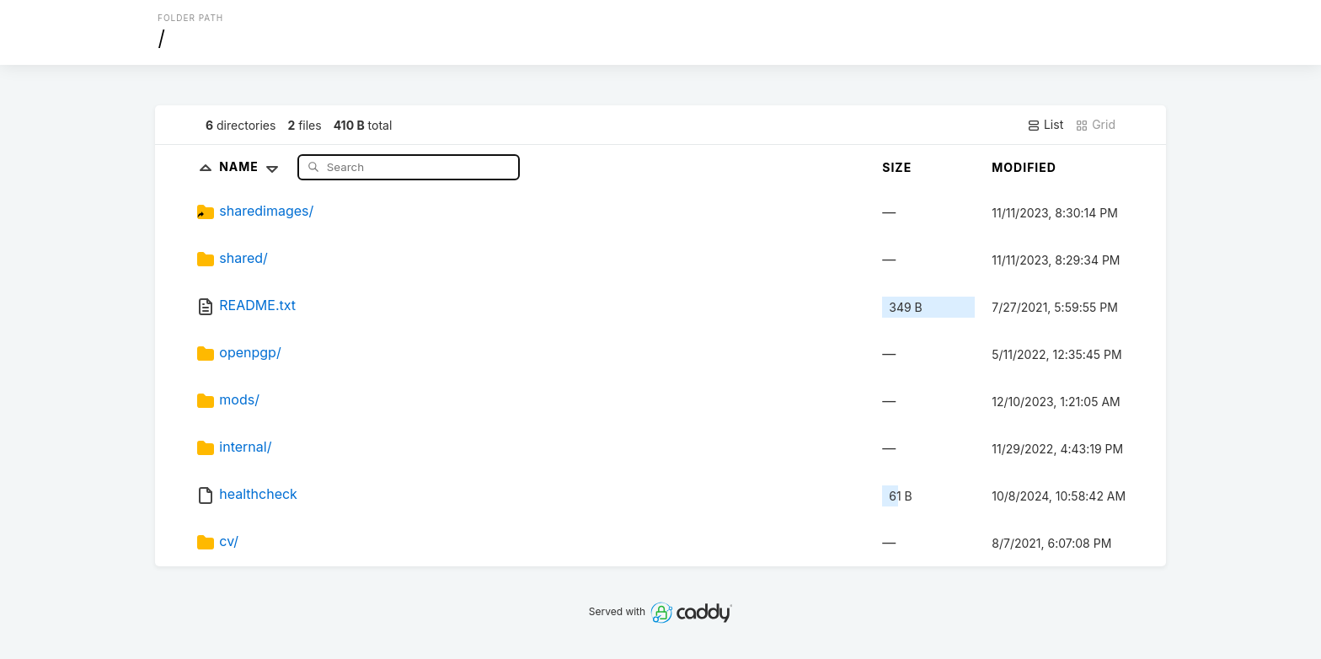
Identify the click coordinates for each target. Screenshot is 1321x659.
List (1045, 124)
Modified (1024, 167)
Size (897, 167)
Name (252, 166)
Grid (1095, 124)
